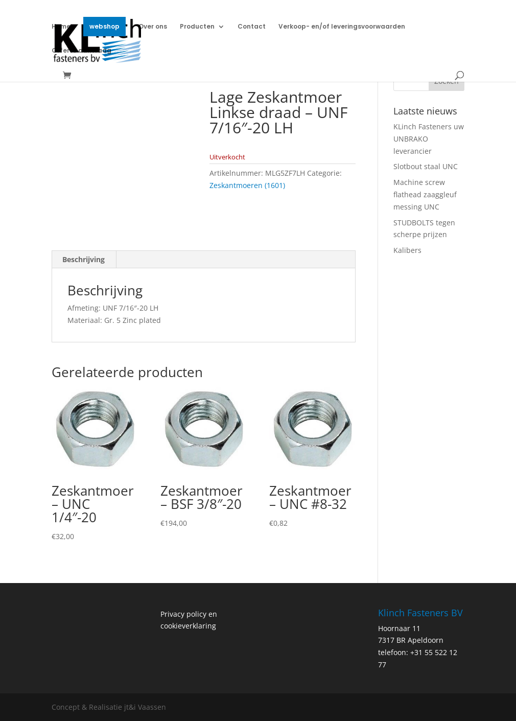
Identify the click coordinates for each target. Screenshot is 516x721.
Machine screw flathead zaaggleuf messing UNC (425, 194)
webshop (104, 26)
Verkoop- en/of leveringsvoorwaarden (341, 27)
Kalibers (407, 250)
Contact (252, 27)
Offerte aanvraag (81, 51)
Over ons (152, 27)
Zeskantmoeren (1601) (247, 185)
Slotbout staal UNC (425, 166)
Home (61, 27)
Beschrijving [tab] (83, 259)
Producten (197, 27)
